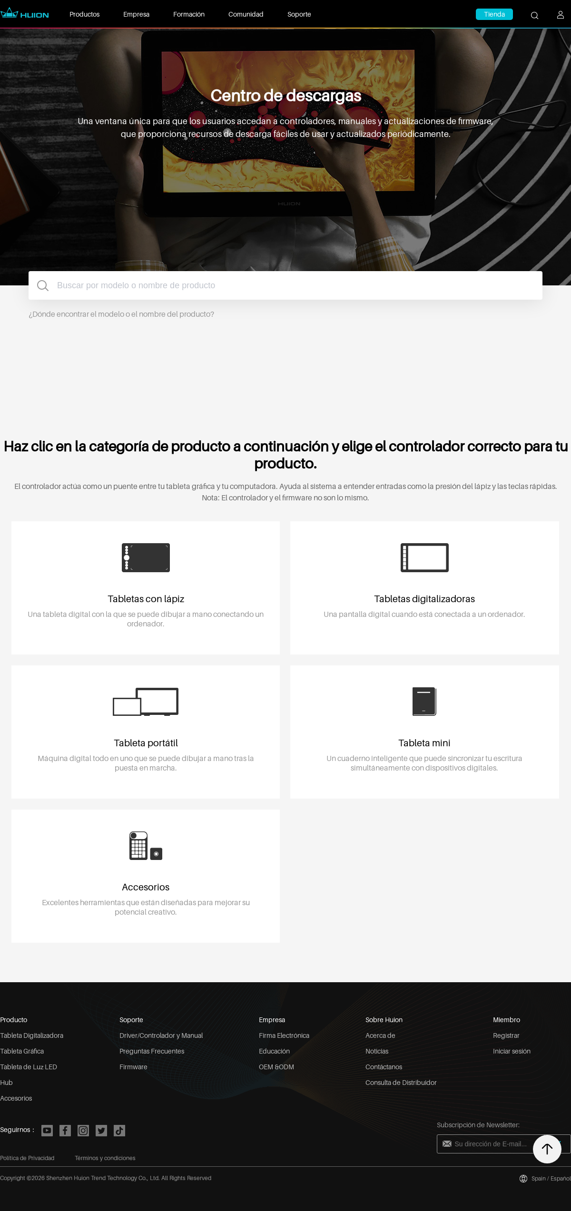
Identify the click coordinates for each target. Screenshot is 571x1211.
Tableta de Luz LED (28, 1067)
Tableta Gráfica (22, 1051)
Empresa (136, 14)
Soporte (299, 14)
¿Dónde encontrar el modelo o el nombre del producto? (121, 314)
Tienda (494, 14)
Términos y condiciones (105, 1158)
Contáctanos (383, 1067)
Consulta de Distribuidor (401, 1082)
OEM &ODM (276, 1067)
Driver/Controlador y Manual (161, 1035)
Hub (6, 1082)
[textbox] (285, 285)
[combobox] (285, 285)
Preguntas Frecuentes (151, 1051)
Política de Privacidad (27, 1158)
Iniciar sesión (512, 1051)
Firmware (133, 1067)
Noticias (376, 1051)
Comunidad (246, 14)
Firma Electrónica (284, 1035)
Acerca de (380, 1035)
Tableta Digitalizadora (31, 1035)
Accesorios (16, 1098)
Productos (84, 14)
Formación (189, 14)
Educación (274, 1051)
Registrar (506, 1035)
